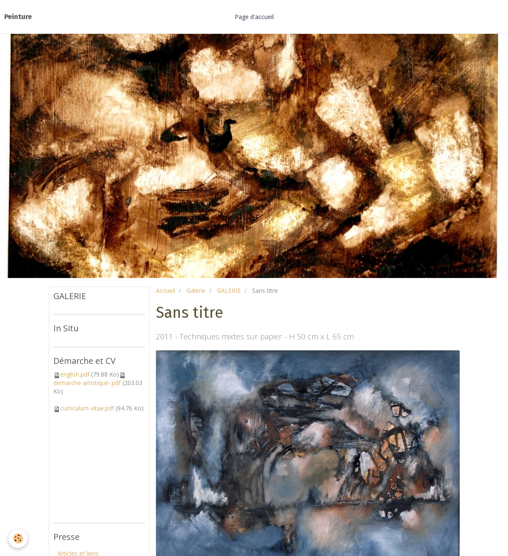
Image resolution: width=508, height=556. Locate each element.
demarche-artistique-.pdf (87, 383)
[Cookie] (18, 538)
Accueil (165, 290)
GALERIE (229, 290)
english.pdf (74, 374)
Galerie (195, 290)
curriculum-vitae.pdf (87, 408)
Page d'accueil (254, 17)
